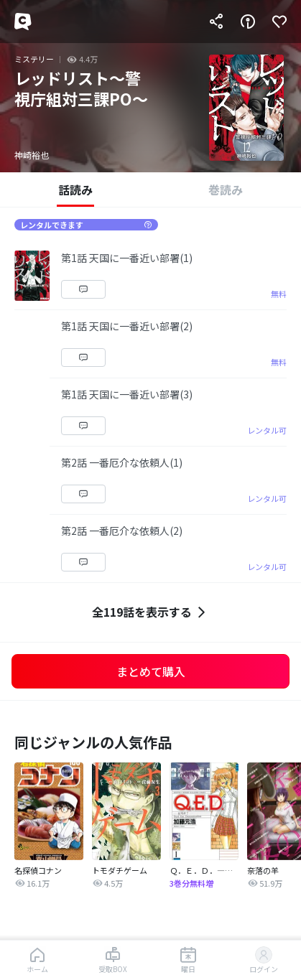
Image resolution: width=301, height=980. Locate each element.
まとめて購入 (150, 671)
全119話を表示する (150, 612)
